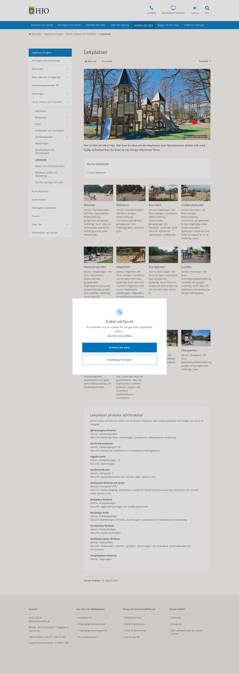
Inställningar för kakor (119, 359)
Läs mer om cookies (119, 335)
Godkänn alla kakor (119, 347)
